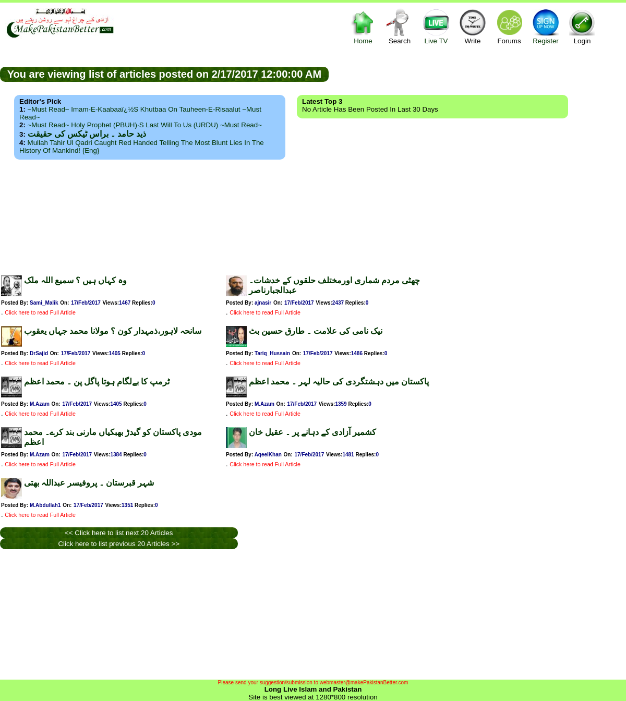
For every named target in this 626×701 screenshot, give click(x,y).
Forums (509, 26)
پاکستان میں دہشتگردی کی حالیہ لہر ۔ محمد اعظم (339, 381)
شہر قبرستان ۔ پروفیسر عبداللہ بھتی (89, 482)
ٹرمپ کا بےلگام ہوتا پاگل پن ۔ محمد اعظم (97, 381)
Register (546, 26)
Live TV (436, 26)
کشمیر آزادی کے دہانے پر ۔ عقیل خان (312, 432)
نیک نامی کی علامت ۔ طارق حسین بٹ (315, 331)
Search (400, 26)
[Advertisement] (313, 214)
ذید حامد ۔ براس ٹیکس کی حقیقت (87, 133)
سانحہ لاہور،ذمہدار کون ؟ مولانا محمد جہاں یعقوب (112, 331)
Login (582, 26)
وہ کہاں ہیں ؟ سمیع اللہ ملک (75, 280)
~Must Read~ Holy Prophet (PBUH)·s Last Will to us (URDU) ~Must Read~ (145, 125)
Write (473, 26)
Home (363, 26)
